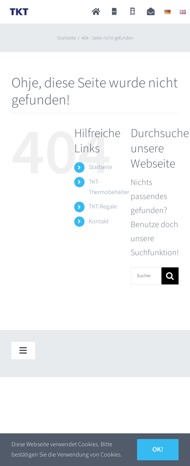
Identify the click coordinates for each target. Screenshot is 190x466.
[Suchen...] (146, 275)
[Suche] (170, 275)
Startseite (100, 167)
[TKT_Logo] (19, 11)
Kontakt (99, 221)
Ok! (157, 449)
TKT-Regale (103, 206)
